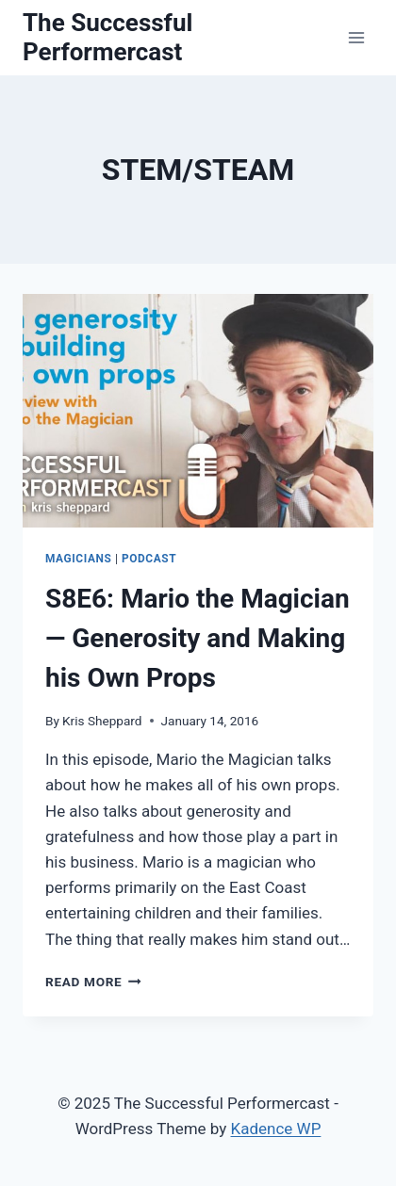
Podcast (149, 558)
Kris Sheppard (101, 720)
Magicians (78, 558)
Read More (93, 981)
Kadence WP (276, 1128)
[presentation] (198, 411)
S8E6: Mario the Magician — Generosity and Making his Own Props (197, 638)
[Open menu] (355, 37)
